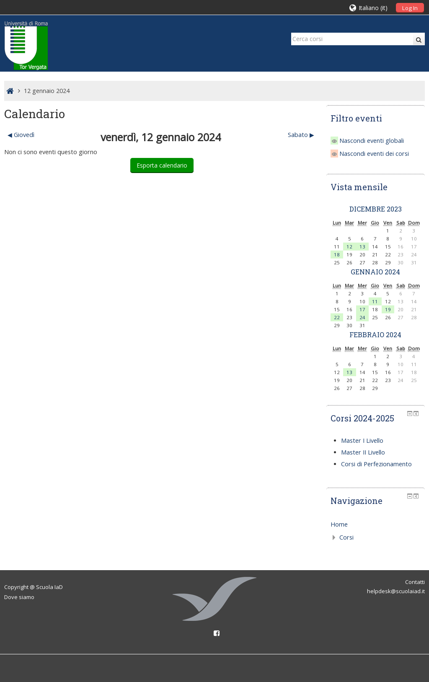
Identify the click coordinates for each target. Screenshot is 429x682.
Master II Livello (363, 452)
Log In (410, 8)
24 (362, 317)
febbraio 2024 (375, 334)
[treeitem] (376, 524)
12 (349, 246)
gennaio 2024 (375, 271)
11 (375, 301)
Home (339, 524)
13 (362, 246)
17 (362, 309)
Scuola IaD (49, 587)
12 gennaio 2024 (47, 91)
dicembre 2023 (375, 208)
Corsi (346, 537)
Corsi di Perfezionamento (376, 464)
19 (388, 309)
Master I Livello (362, 440)
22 (337, 317)
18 (337, 254)
